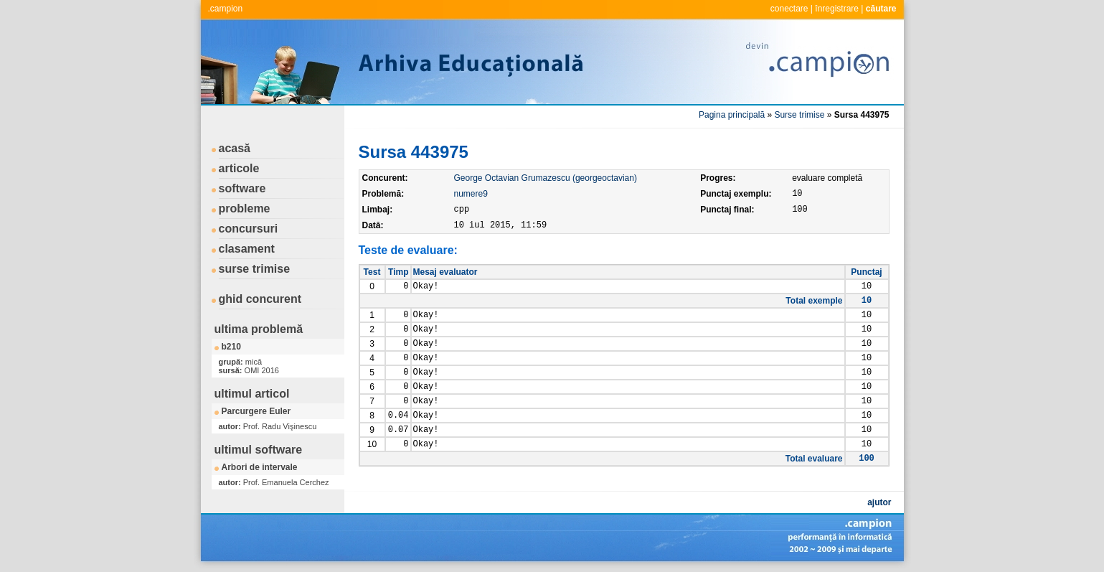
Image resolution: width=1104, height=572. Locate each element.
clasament (247, 249)
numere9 (471, 194)
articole (239, 168)
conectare (789, 9)
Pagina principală (732, 115)
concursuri (248, 228)
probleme (244, 208)
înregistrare (837, 9)
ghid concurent (260, 299)
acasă (235, 148)
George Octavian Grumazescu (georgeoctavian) (545, 178)
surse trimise (255, 269)
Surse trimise (799, 115)
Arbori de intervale (260, 467)
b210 (231, 347)
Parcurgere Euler (256, 411)
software (242, 188)
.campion (225, 9)
